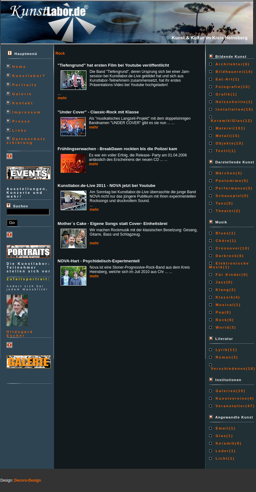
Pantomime (228, 181)
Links (19, 130)
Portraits (24, 85)
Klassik (224, 297)
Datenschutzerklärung (26, 141)
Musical (224, 305)
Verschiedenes (227, 368)
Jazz (220, 282)
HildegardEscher (20, 333)
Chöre (222, 241)
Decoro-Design (27, 480)
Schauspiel (228, 196)
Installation (229, 109)
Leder (221, 451)
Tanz (220, 203)
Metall (222, 136)
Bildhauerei (229, 72)
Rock (220, 320)
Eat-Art (223, 79)
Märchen (225, 173)
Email (221, 428)
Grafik (222, 94)
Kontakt (23, 103)
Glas (220, 436)
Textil (222, 151)
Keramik (224, 443)
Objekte (224, 143)
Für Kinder (228, 274)
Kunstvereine (231, 398)
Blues (221, 233)
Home (19, 66)
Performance (230, 188)
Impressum (26, 112)
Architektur (228, 64)
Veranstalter (230, 406)
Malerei (223, 128)
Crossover (227, 248)
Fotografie (227, 87)
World (222, 327)
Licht (221, 458)
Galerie (22, 94)
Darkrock (225, 256)
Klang (222, 290)
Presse (21, 121)
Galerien (225, 391)
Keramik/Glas (226, 121)
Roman (222, 357)
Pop (219, 312)
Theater (224, 211)
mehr (62, 98)
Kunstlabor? (29, 76)
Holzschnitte (230, 102)
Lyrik (221, 350)
